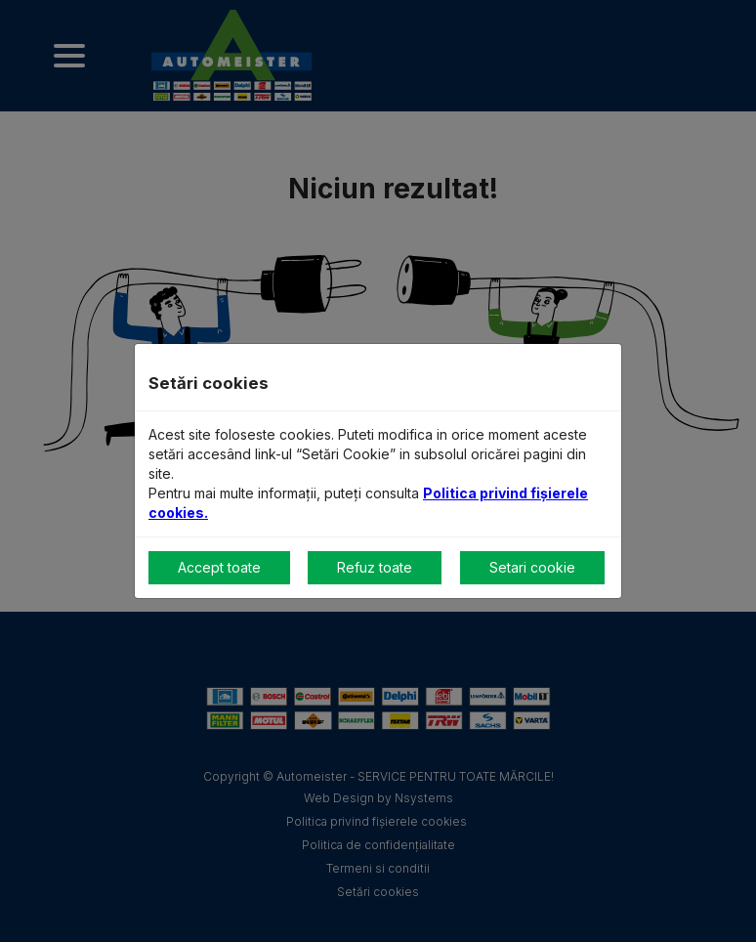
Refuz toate (374, 567)
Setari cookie (532, 567)
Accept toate (219, 567)
